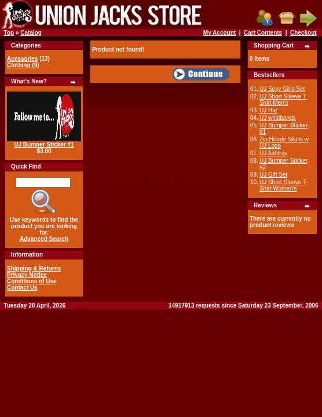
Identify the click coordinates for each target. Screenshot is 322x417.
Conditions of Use (32, 281)
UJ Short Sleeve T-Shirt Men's (283, 99)
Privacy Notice (27, 275)
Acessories (22, 59)
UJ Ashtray (273, 153)
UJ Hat (268, 110)
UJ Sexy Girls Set (282, 89)
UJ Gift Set (273, 174)
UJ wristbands (277, 118)
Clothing (19, 65)
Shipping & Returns (34, 268)
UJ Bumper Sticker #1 (44, 144)
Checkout (303, 33)
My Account (219, 33)
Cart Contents (263, 33)
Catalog (31, 33)
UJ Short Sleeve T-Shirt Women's (283, 185)
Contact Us (22, 287)
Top (9, 33)
